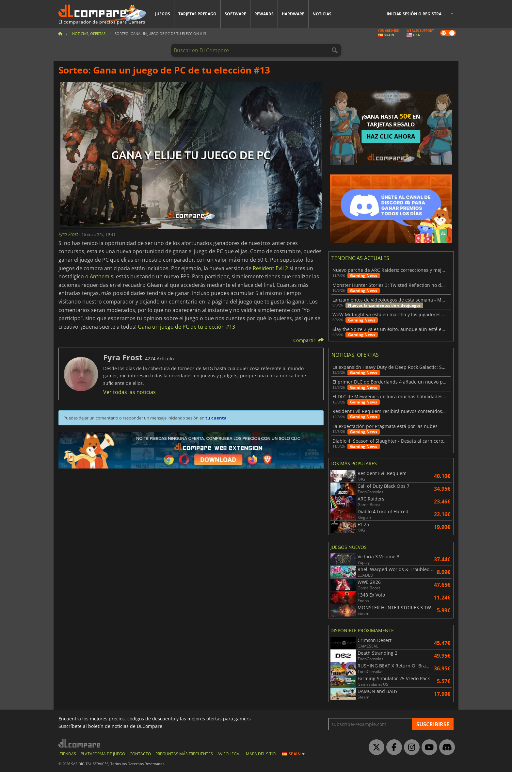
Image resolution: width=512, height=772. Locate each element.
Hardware (293, 14)
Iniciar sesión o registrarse (418, 14)
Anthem (99, 276)
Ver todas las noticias (129, 392)
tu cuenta (216, 418)
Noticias (321, 14)
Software (235, 14)
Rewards (264, 14)
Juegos (162, 14)
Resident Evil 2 (270, 268)
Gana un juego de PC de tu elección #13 (186, 326)
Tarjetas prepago (197, 14)
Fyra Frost (68, 234)
